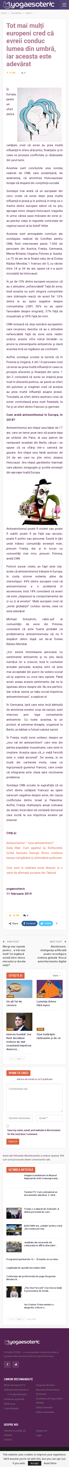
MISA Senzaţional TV (14, 1385)
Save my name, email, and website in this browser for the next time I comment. (33, 1132)
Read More (50, 1463)
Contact (8, 1439)
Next (20, 1058)
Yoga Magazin (11, 1408)
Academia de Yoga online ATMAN (49, 1400)
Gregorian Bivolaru (45, 1385)
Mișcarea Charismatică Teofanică (47, 1391)
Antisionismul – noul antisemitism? (30, 843)
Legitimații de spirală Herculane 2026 (25, 1267)
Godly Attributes (18, 1394)
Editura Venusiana (45, 1412)
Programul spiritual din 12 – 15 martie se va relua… (32, 1259)
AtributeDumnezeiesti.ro (16, 1389)
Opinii (10, 996)
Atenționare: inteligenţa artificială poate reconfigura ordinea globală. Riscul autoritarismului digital (51, 954)
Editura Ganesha (44, 1407)
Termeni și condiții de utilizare (15, 1432)
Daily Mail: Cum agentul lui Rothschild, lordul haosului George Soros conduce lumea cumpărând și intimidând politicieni (34, 853)
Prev (11, 1058)
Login (39, 1435)
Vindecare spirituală (14, 1399)
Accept (35, 1463)
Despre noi (41, 1430)
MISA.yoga (9, 1403)
